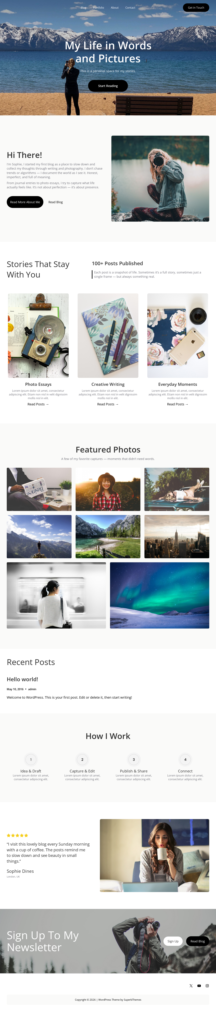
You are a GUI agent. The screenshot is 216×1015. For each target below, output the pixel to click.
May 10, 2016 (15, 689)
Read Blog (55, 202)
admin (32, 689)
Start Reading (108, 86)
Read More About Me (25, 202)
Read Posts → (38, 404)
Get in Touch (196, 7)
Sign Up (173, 941)
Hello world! (22, 679)
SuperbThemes (132, 999)
